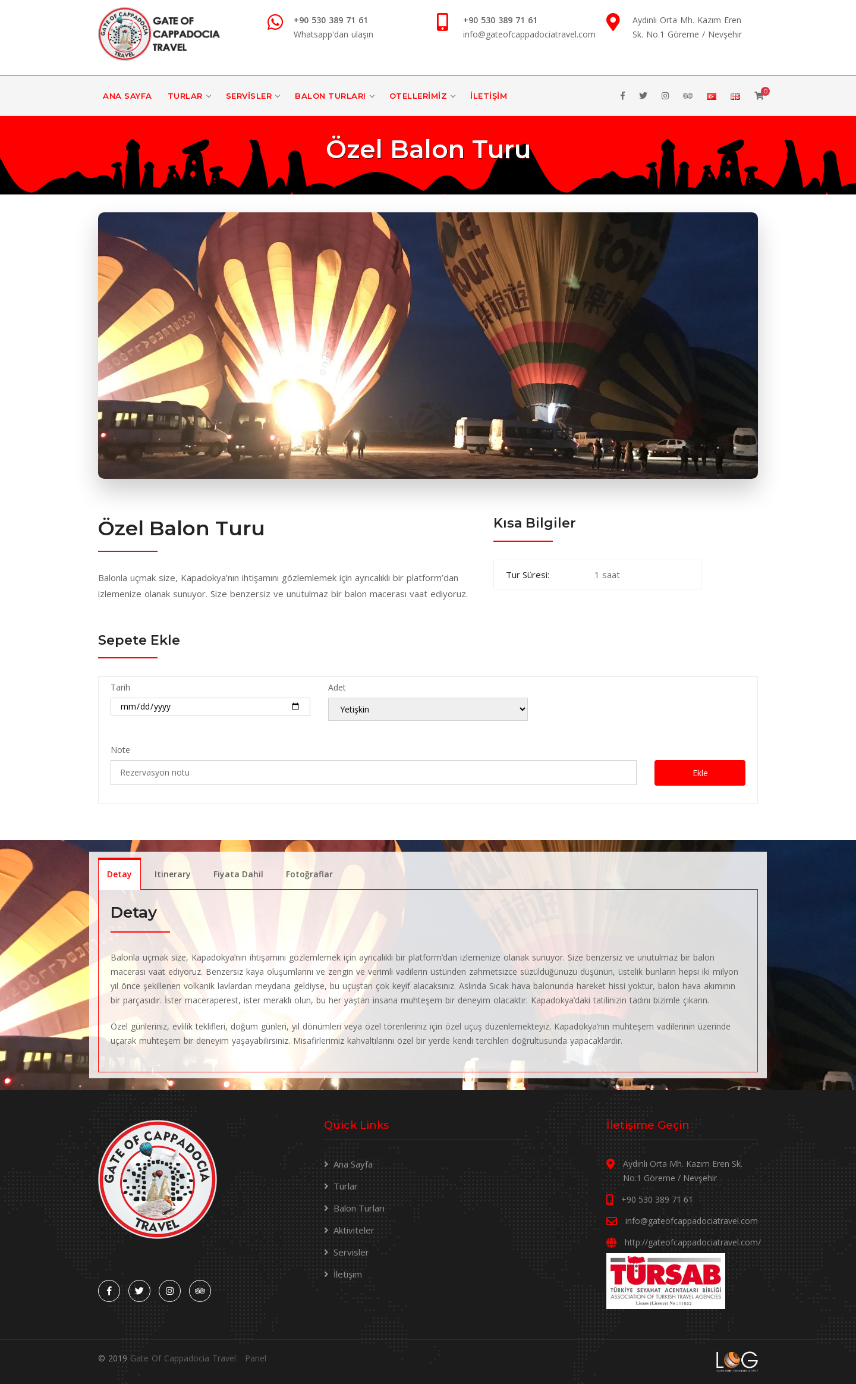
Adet (337, 687)
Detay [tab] (119, 874)
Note (120, 749)
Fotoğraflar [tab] (309, 874)
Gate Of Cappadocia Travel (183, 1358)
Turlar (185, 96)
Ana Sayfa (127, 96)
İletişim (488, 96)
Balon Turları (330, 96)
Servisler (249, 96)
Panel (255, 1358)
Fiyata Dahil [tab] (238, 874)
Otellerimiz (418, 96)
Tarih (120, 687)
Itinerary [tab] (173, 874)
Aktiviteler (353, 1230)
